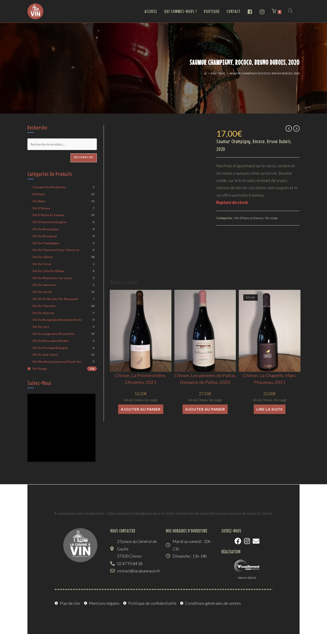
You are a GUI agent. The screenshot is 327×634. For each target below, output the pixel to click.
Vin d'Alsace (41, 208)
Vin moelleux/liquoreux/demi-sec (57, 361)
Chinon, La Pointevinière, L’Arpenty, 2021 (140, 379)
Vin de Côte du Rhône (48, 271)
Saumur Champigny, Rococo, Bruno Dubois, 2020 (264, 73)
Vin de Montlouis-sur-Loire (52, 278)
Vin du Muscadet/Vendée (50, 341)
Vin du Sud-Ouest (45, 354)
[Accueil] (205, 73)
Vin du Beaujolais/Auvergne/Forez (57, 320)
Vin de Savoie (42, 292)
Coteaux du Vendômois (49, 187)
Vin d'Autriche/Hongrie (49, 222)
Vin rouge (271, 218)
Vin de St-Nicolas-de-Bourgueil (55, 299)
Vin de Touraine (44, 306)
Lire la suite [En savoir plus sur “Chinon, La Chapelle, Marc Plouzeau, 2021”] (269, 409)
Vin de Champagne (45, 243)
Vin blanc (39, 201)
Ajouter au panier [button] (141, 409)
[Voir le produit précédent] (289, 128)
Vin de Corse (41, 264)
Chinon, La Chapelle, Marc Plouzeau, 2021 (269, 379)
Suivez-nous (39, 383)
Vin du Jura (40, 327)
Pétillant (38, 194)
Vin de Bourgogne (45, 229)
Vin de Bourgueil (44, 236)
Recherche (83, 157)
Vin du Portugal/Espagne (50, 348)
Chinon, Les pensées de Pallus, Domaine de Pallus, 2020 (205, 379)
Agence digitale (247, 577)
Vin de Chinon (133, 400)
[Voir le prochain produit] (296, 128)
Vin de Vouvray (43, 313)
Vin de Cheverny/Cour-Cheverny (55, 250)
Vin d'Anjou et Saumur (249, 218)
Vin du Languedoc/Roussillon (53, 334)
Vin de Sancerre (44, 285)
